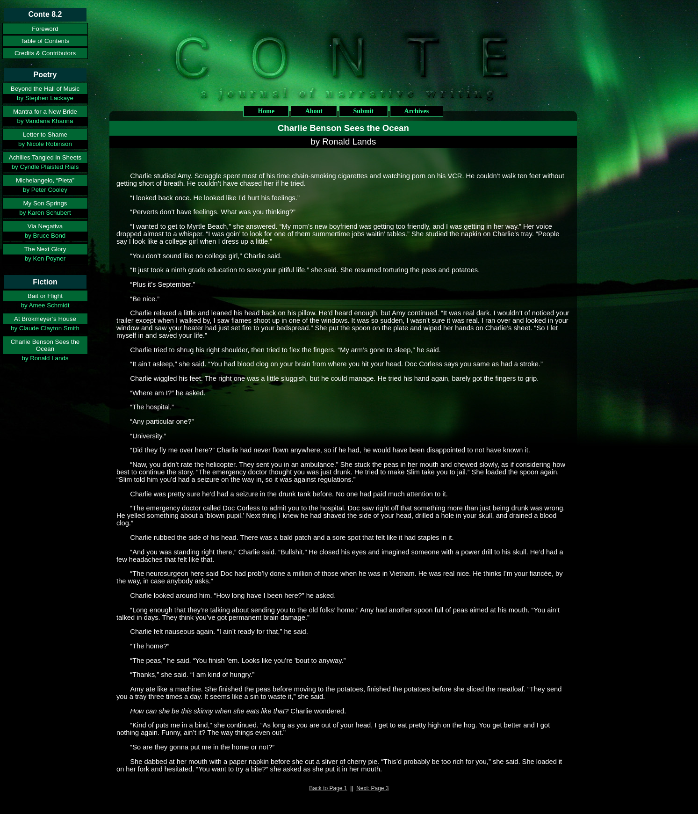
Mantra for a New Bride (45, 111)
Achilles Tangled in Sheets (45, 157)
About (314, 111)
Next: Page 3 (372, 788)
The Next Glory (45, 249)
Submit (363, 111)
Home (266, 111)
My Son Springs (45, 203)
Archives (416, 111)
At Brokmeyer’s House (45, 318)
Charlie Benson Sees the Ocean (45, 345)
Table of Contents (45, 40)
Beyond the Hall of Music (45, 88)
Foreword (45, 28)
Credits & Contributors (45, 53)
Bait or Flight (45, 295)
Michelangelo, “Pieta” (45, 180)
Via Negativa (45, 226)
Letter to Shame (45, 134)
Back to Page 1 (328, 788)
